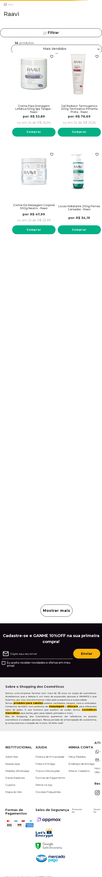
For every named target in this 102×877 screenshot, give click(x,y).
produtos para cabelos (28, 703)
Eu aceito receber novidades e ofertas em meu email (38, 664)
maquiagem (56, 706)
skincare (72, 706)
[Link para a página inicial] (5, 4)
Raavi (11, 4)
